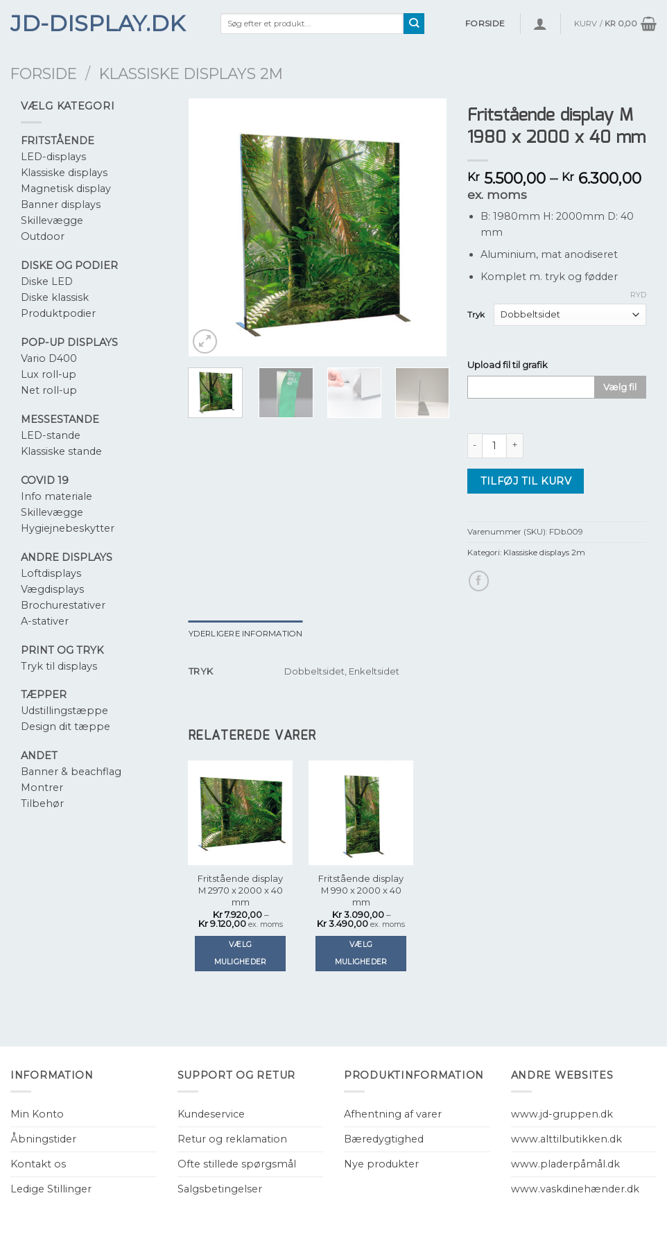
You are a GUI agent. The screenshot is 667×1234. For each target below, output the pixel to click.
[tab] (246, 633)
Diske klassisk (55, 297)
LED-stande (50, 435)
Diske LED (47, 281)
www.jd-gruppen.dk (562, 1114)
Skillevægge (52, 220)
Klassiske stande (61, 451)
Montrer (42, 787)
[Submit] (414, 23)
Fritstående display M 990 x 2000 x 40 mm (361, 890)
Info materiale (56, 496)
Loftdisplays (51, 573)
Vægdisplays (52, 589)
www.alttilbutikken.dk (566, 1139)
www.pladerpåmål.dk (565, 1164)
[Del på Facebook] (479, 581)
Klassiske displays (64, 172)
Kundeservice (211, 1114)
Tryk (476, 315)
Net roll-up (49, 390)
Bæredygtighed (384, 1139)
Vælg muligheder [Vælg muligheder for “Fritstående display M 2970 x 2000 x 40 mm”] (240, 953)
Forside (43, 73)
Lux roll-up (48, 374)
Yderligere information (246, 633)
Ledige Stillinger (51, 1189)
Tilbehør (42, 803)
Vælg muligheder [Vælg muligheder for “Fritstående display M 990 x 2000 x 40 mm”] (361, 953)
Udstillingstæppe (64, 710)
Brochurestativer (63, 605)
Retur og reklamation (232, 1139)
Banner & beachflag (71, 771)
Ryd (638, 294)
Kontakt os (38, 1164)
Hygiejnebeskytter (67, 528)
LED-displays (53, 156)
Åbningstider (43, 1139)
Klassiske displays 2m (191, 73)
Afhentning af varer (393, 1114)
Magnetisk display (66, 188)
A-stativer (45, 621)
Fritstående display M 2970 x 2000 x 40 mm (240, 890)
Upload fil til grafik (507, 364)
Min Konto (37, 1114)
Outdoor (42, 236)
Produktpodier (58, 313)
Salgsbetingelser (219, 1189)
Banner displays (61, 204)
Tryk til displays (59, 666)
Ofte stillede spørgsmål (236, 1164)
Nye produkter (381, 1164)
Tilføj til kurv (525, 481)
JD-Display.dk (97, 23)
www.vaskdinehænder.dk (575, 1189)
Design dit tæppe (65, 726)
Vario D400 (49, 358)
